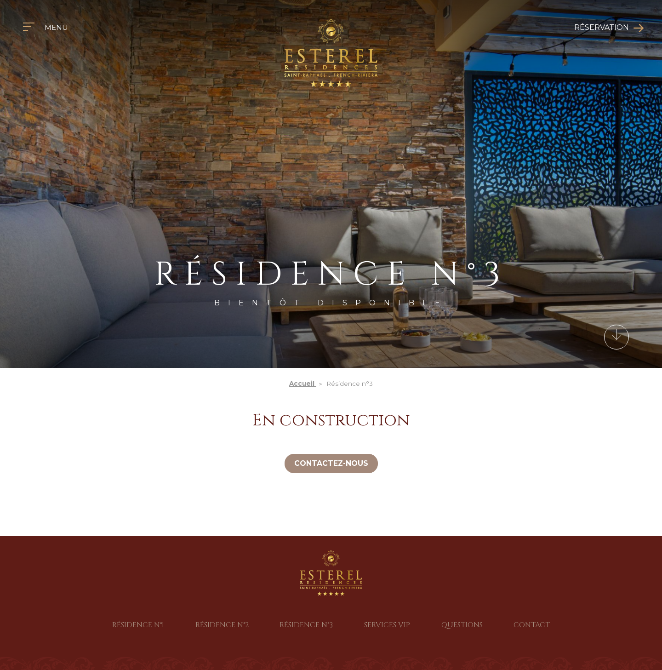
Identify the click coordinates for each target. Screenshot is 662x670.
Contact (532, 625)
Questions (462, 625)
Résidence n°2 (222, 625)
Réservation (601, 27)
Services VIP (387, 625)
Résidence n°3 (306, 625)
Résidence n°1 (138, 625)
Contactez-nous (331, 463)
